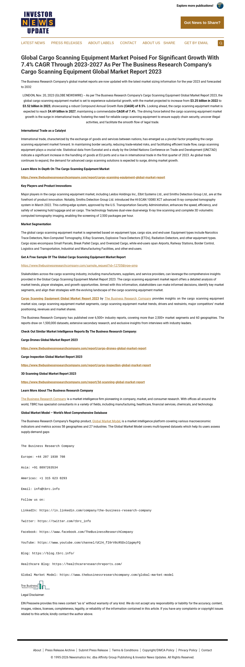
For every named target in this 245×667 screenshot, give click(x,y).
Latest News (33, 43)
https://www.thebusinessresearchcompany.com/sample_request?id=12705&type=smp (79, 265)
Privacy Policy (187, 650)
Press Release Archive (60, 650)
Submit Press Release (93, 650)
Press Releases (66, 43)
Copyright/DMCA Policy (158, 650)
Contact (128, 43)
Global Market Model (106, 421)
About (37, 650)
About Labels (101, 43)
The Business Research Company (128, 298)
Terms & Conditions (125, 650)
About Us (151, 43)
